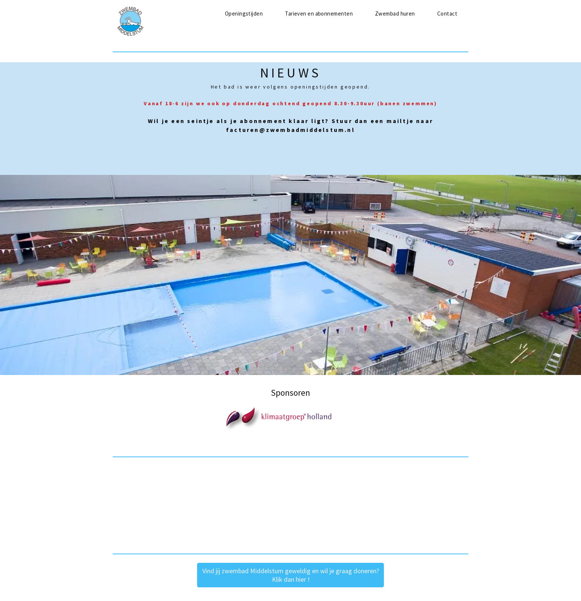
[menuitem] (244, 14)
